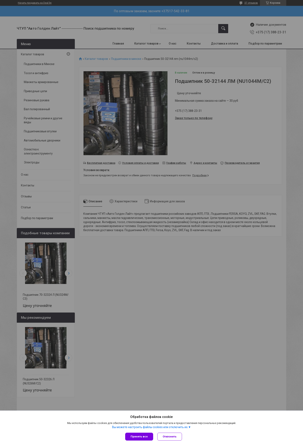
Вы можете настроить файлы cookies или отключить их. (150, 427)
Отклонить (170, 436)
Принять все (139, 436)
